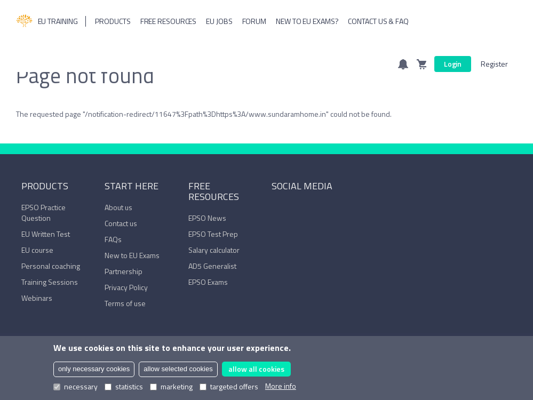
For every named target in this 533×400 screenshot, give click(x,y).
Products (112, 21)
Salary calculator (214, 249)
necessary (75, 386)
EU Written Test (45, 233)
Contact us (121, 223)
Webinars (36, 297)
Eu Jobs (219, 21)
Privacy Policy (126, 287)
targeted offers (229, 386)
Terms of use (125, 303)
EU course (37, 249)
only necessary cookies (94, 369)
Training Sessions (49, 281)
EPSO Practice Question (43, 212)
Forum (254, 21)
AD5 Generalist (212, 265)
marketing (171, 386)
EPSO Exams (208, 281)
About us (118, 207)
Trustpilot (326, 209)
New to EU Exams (132, 255)
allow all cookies (256, 368)
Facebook (277, 209)
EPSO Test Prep (213, 233)
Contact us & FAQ (378, 21)
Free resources (168, 21)
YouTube (310, 210)
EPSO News (207, 217)
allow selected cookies (178, 369)
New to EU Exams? (307, 21)
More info (280, 385)
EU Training (47, 21)
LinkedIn (293, 210)
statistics (124, 386)
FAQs (113, 239)
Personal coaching (50, 265)
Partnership (123, 271)
